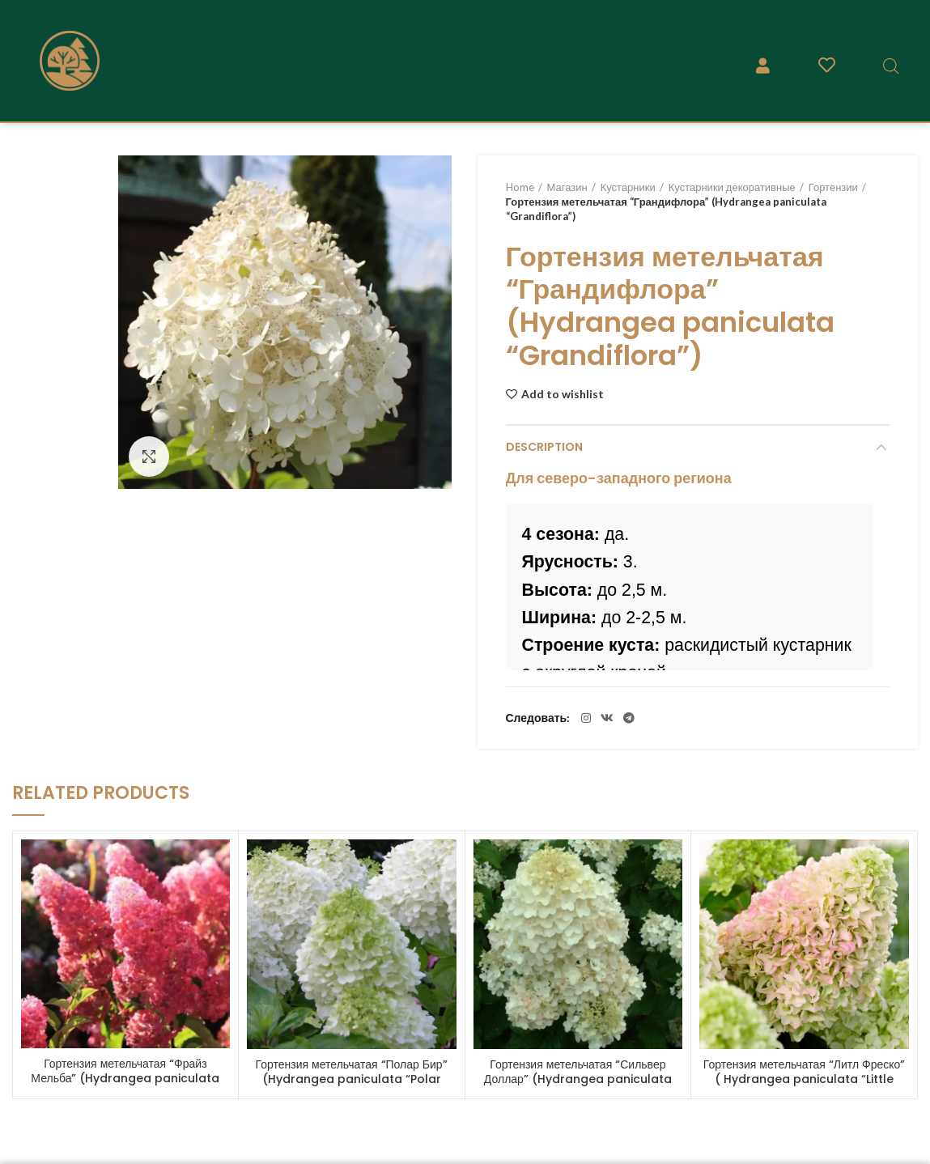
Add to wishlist (562, 394)
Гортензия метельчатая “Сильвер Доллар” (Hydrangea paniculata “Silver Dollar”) (578, 1079)
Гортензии (833, 187)
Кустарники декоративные (732, 187)
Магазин (567, 187)
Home (520, 187)
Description (544, 447)
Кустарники (628, 187)
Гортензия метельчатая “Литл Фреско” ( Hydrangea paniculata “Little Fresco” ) (804, 1079)
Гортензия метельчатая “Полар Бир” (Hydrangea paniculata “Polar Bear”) (352, 1079)
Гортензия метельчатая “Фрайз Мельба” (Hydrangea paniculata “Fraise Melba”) (125, 1078)
